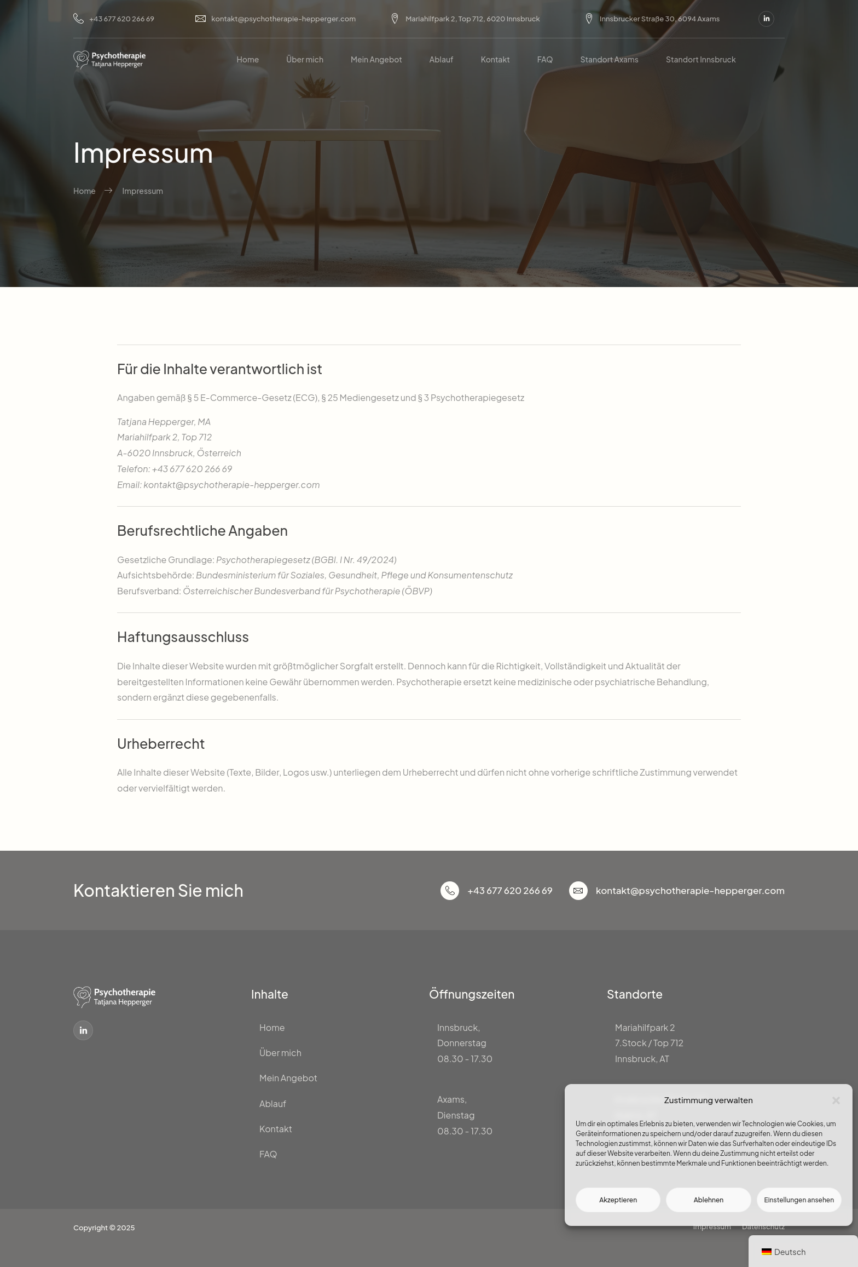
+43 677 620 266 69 (113, 19)
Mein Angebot (376, 59)
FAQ (545, 59)
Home (247, 59)
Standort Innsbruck (701, 59)
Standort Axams (610, 59)
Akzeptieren (618, 1200)
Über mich (304, 59)
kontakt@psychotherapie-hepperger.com (275, 19)
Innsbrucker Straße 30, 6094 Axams (652, 19)
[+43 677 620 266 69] (449, 890)
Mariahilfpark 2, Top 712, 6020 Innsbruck (465, 19)
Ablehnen (709, 1200)
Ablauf (442, 59)
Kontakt (495, 59)
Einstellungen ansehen (799, 1200)
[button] (836, 1100)
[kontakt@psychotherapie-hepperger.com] (578, 890)
